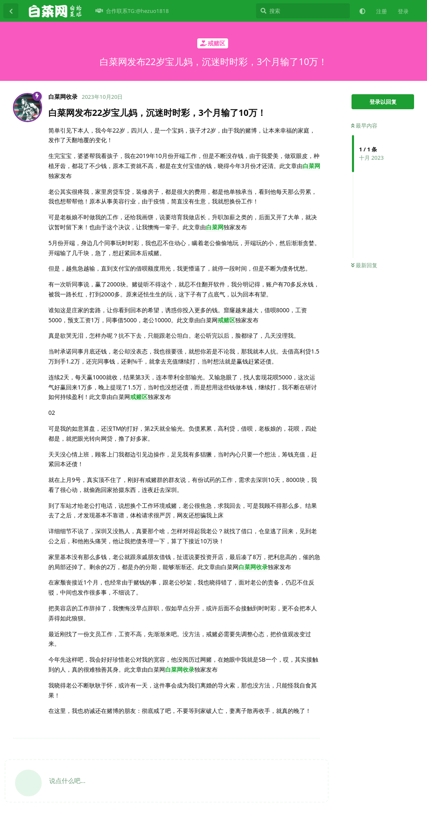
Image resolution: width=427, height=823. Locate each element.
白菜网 (311, 166)
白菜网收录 (253, 567)
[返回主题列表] (10, 10)
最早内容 (364, 125)
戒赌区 (226, 320)
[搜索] (303, 10)
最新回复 (364, 265)
